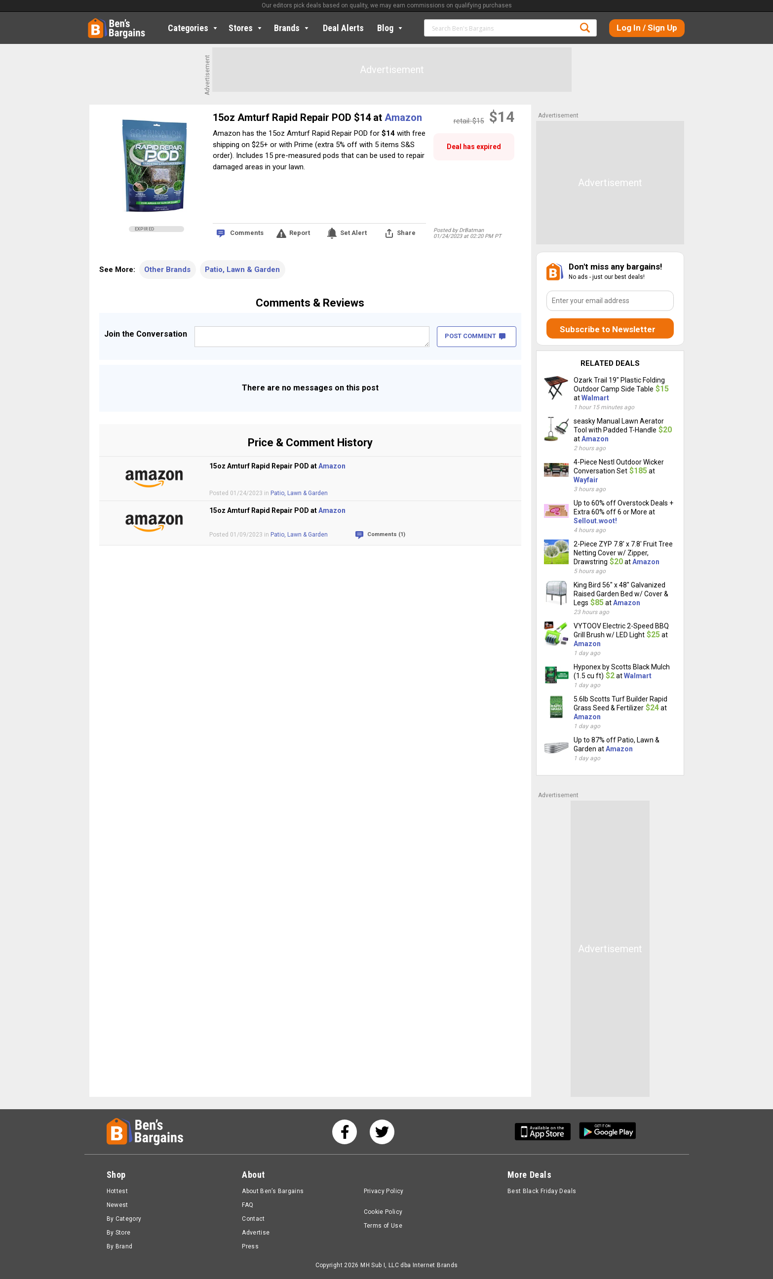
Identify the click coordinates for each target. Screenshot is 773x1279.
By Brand (120, 1246)
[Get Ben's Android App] (607, 1131)
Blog (390, 28)
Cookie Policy (383, 1211)
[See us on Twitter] (382, 1132)
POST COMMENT (475, 336)
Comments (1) (386, 534)
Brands (292, 28)
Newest (117, 1204)
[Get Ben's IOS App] (546, 1131)
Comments (247, 232)
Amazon (403, 117)
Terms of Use (383, 1225)
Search (585, 28)
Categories (193, 28)
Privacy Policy (384, 1191)
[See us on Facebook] (344, 1132)
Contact (253, 1218)
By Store (119, 1232)
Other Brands (167, 269)
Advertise (256, 1232)
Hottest (117, 1191)
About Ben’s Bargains (273, 1191)
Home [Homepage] (95, 22)
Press (250, 1246)
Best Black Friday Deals (542, 1191)
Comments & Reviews (310, 303)
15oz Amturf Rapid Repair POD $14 (293, 117)
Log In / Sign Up (647, 28)
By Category (124, 1218)
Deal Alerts (343, 28)
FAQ (247, 1204)
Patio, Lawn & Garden (242, 269)
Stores (246, 28)
